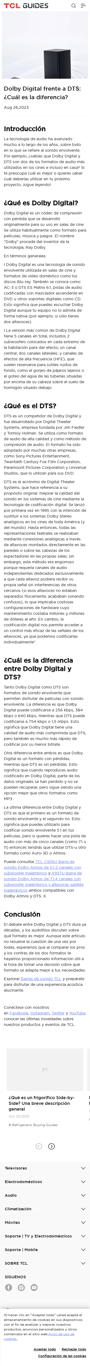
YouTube (77, 1013)
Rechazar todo (74, 1349)
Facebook (19, 1013)
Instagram (39, 1013)
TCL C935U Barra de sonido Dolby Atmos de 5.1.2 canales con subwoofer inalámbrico (42, 867)
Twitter (58, 1013)
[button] (51, 1146)
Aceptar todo (45, 1349)
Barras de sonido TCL (40, 978)
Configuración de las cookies (62, 1356)
